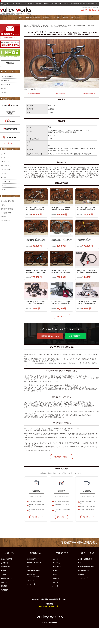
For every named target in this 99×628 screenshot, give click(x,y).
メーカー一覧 (31, 584)
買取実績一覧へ (61, 93)
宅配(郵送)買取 (5, 84)
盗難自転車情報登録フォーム (87, 566)
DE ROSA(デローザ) (33, 570)
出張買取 (3, 92)
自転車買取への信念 (62, 457)
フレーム (3, 173)
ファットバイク (5, 169)
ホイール (3, 177)
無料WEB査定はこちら (50, 336)
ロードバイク (5, 158)
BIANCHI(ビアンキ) (33, 559)
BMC (28, 566)
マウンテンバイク (6, 166)
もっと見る (62, 316)
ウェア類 (3, 185)
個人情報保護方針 (6, 213)
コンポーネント (5, 181)
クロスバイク (5, 162)
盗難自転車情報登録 (7, 209)
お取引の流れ (55, 17)
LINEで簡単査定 (75, 336)
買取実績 (65, 17)
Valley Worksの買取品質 (33, 17)
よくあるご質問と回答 (7, 201)
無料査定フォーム (6, 578)
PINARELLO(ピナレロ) (34, 563)
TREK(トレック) (32, 580)
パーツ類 (3, 189)
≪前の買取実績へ (34, 93)
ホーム (21, 17)
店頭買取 (3, 88)
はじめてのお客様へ (7, 76)
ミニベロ (3, 154)
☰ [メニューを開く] (0, 1)
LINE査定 (4, 582)
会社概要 (3, 217)
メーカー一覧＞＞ (6, 143)
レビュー (46, 17)
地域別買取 (4, 590)
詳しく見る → (36, 517)
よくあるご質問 (75, 17)
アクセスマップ (5, 220)
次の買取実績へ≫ (89, 93)
